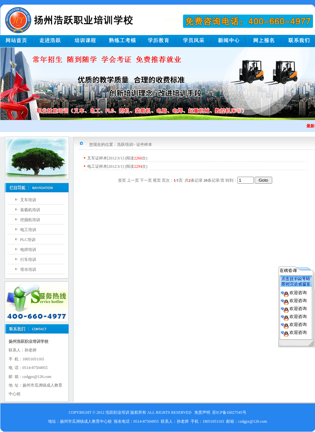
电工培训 (28, 229)
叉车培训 (28, 200)
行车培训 (28, 259)
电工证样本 (97, 166)
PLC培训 (27, 239)
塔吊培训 (28, 269)
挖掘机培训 (30, 219)
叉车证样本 (97, 158)
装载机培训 (30, 210)
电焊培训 (28, 249)
